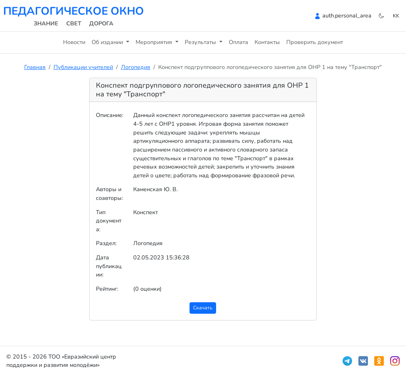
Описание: (109, 115)
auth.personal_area (347, 15)
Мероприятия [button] (155, 42)
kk (396, 15)
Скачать (203, 307)
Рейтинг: (107, 289)
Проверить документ (314, 42)
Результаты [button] (201, 42)
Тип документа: (108, 220)
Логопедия (135, 67)
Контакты (267, 42)
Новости (74, 42)
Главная (35, 67)
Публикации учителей (83, 67)
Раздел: (106, 243)
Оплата (238, 42)
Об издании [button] (108, 42)
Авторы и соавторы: (109, 193)
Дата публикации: (109, 265)
